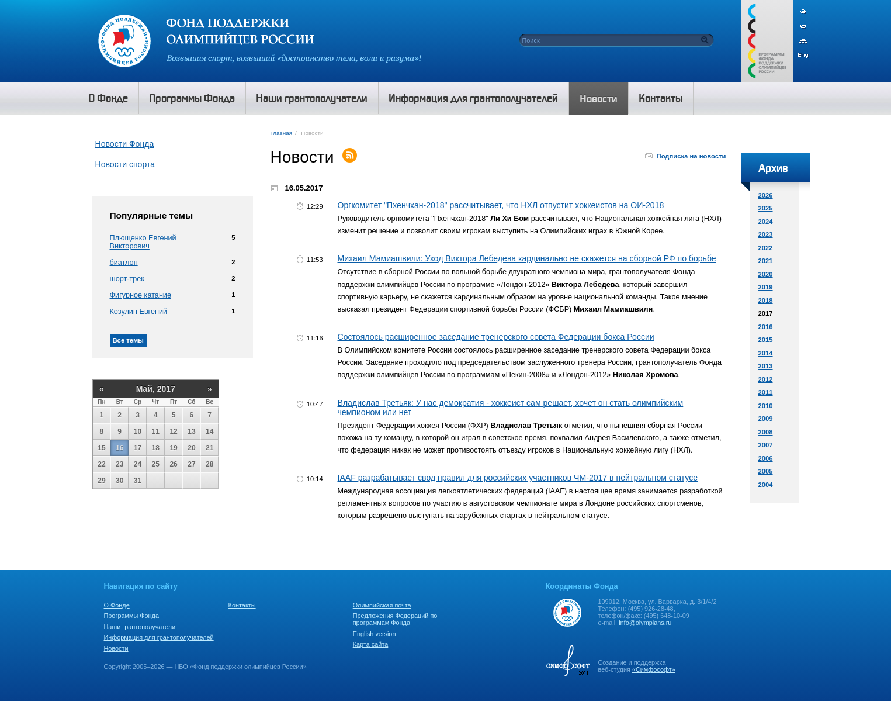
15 (101, 448)
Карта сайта (371, 644)
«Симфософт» (653, 669)
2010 (765, 405)
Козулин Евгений (139, 312)
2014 (765, 353)
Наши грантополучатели (140, 626)
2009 (765, 418)
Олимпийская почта (382, 605)
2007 (765, 444)
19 (173, 448)
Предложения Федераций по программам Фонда (395, 619)
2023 (765, 234)
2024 (765, 221)
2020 (765, 274)
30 (119, 480)
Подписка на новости (691, 156)
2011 (765, 392)
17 (137, 448)
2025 (765, 208)
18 (156, 448)
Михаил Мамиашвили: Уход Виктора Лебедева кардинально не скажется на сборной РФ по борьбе (527, 258)
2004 (765, 484)
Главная (281, 133)
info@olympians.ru (645, 622)
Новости (116, 648)
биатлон (124, 262)
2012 (765, 379)
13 (191, 431)
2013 (765, 366)
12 (173, 431)
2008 (765, 432)
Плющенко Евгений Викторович (143, 242)
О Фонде (117, 605)
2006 (765, 458)
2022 (765, 247)
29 (101, 480)
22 (101, 464)
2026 (765, 195)
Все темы (128, 340)
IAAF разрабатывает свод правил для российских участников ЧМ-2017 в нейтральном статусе (518, 477)
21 (209, 448)
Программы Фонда (131, 615)
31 (137, 480)
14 (209, 431)
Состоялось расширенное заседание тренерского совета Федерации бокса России (496, 336)
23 (119, 464)
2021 (765, 260)
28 (209, 464)
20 (191, 448)
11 (156, 431)
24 (137, 464)
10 (137, 431)
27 (191, 464)
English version (374, 633)
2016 (765, 326)
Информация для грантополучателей (159, 637)
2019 (765, 287)
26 (173, 464)
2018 (765, 300)
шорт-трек (127, 279)
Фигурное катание (140, 295)
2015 (765, 339)
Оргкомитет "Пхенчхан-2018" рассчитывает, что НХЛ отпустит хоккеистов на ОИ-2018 (501, 205)
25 (156, 464)
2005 (765, 471)
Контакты (242, 605)
